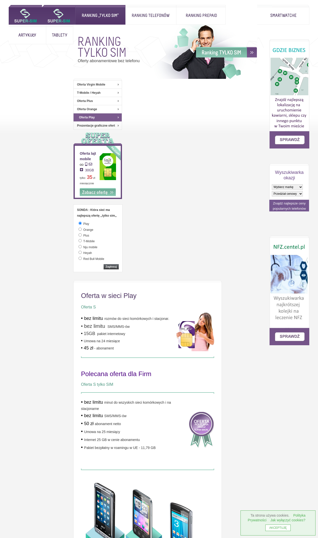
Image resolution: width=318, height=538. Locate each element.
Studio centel (128, 491)
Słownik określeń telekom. (210, 500)
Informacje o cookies (34, 491)
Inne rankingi (89, 491)
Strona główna (25, 15)
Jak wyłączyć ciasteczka (32, 500)
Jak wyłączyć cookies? (287, 520)
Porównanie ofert (166, 500)
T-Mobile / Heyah (24, 93)
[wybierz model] (287, 193)
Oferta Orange (22, 109)
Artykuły (211, 15)
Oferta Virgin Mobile (26, 84)
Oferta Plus (20, 101)
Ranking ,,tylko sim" (67, 15)
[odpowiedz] (15, 223)
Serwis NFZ (165, 491)
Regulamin (123, 500)
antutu (82, 521)
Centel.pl (83, 500)
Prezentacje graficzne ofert (31, 125)
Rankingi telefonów (117, 15)
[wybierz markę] (287, 187)
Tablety (243, 15)
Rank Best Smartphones (236, 521)
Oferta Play (22, 117)
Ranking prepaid (167, 15)
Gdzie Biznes (204, 491)
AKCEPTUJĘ (278, 528)
